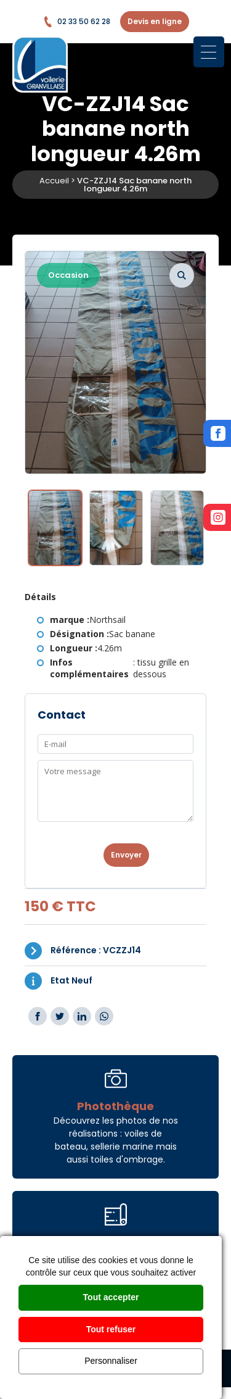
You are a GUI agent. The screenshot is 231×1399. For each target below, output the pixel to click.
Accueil (54, 180)
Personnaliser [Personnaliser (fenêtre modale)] (110, 1361)
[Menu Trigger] (208, 51)
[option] (115, 362)
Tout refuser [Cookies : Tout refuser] (111, 1329)
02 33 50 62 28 (76, 21)
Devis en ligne (155, 21)
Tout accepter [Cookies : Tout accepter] (111, 1297)
